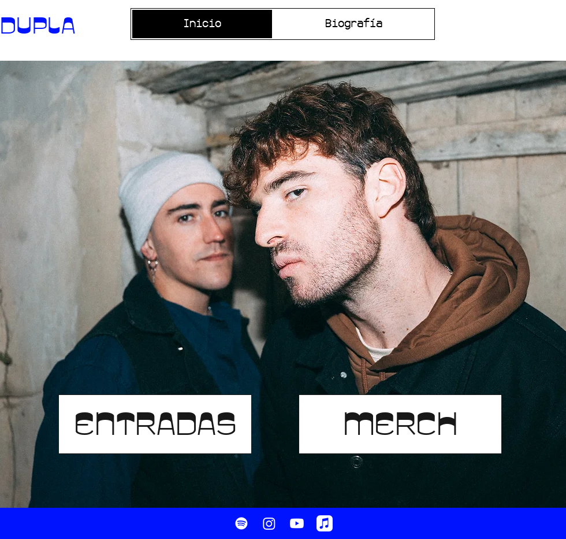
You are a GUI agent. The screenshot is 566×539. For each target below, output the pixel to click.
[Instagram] (269, 523)
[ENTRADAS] (155, 424)
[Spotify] (241, 523)
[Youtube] (297, 523)
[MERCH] (400, 424)
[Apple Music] (324, 523)
